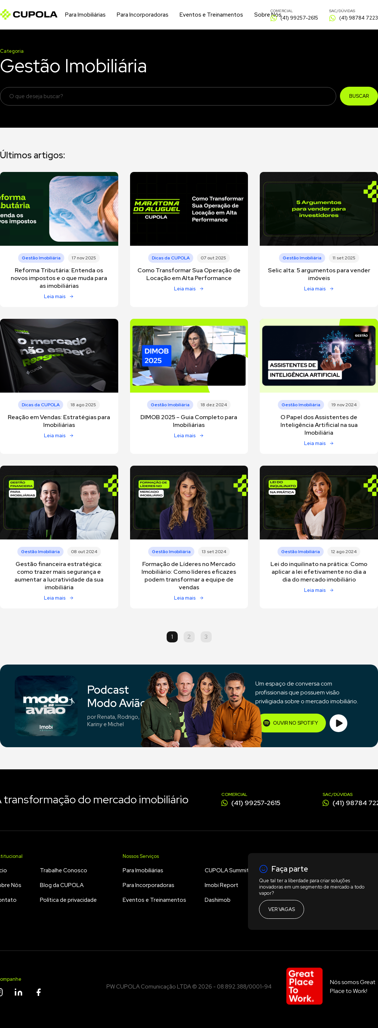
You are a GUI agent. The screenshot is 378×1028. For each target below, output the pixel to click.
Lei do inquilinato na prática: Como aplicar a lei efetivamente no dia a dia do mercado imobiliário (318, 571)
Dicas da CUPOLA (171, 258)
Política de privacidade (68, 900)
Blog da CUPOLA (62, 885)
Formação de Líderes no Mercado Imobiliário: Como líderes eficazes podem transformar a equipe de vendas (189, 575)
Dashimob (218, 900)
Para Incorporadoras (142, 14)
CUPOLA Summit (227, 870)
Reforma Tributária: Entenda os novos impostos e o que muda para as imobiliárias (59, 278)
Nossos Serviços (141, 856)
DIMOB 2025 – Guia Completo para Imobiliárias (188, 421)
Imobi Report (221, 885)
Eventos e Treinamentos (211, 14)
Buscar (359, 96)
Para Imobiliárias (85, 14)
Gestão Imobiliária (41, 258)
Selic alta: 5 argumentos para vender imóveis (319, 274)
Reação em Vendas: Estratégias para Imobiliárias (59, 421)
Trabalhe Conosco (63, 870)
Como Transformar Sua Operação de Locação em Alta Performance (189, 274)
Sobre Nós (268, 14)
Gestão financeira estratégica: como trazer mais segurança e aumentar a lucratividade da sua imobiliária (58, 575)
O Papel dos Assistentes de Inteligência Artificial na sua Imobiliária (319, 425)
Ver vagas (281, 909)
